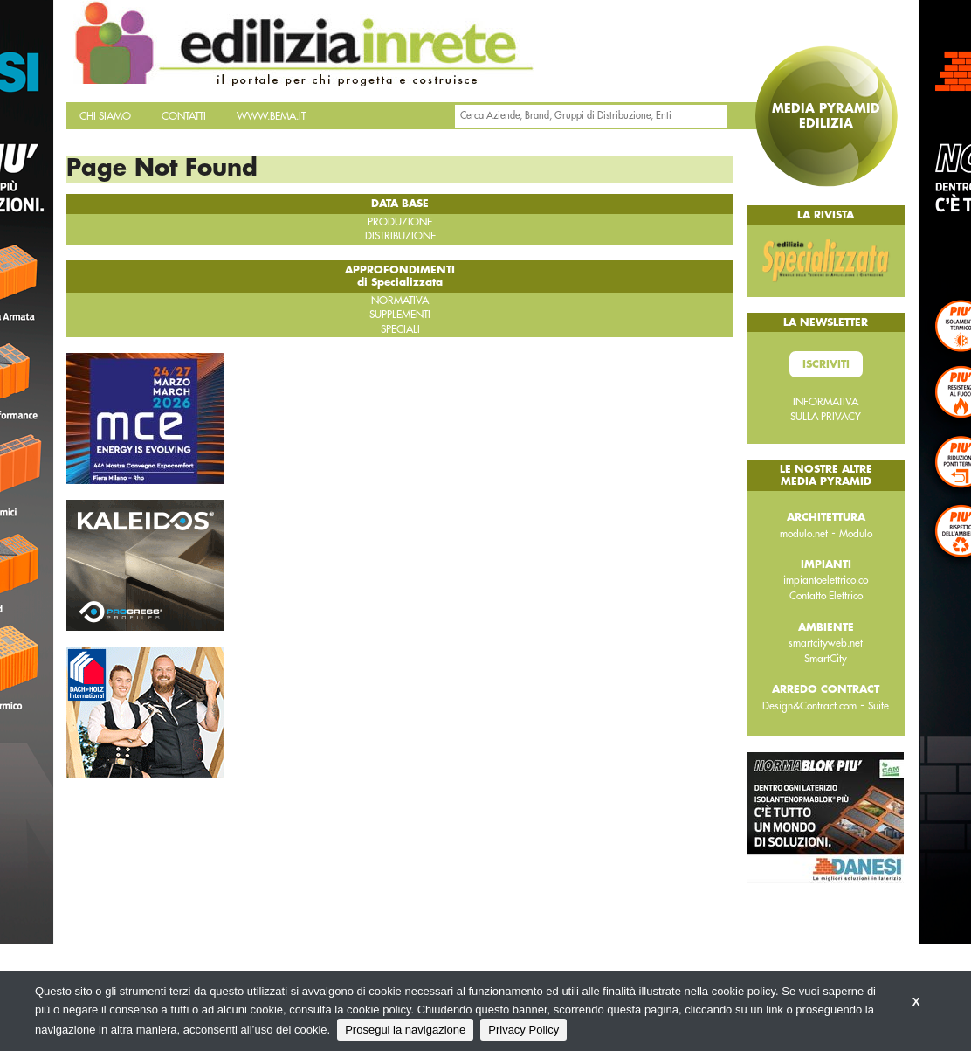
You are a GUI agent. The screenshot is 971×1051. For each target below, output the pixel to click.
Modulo (855, 534)
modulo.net (804, 534)
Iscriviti (826, 364)
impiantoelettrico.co (825, 580)
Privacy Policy (523, 1029)
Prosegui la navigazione (405, 1029)
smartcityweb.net (826, 643)
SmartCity (825, 658)
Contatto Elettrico (826, 596)
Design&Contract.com (809, 706)
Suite (878, 706)
